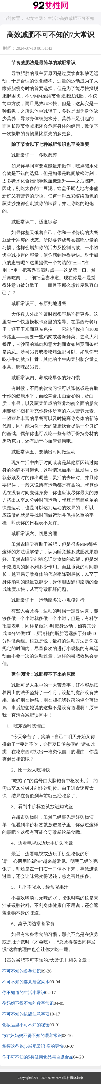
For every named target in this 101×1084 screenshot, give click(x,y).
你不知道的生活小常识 (23, 992)
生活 (52, 18)
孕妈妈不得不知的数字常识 (28, 1003)
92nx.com (54, 1078)
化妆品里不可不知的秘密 (26, 1024)
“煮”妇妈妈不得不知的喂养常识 (32, 1035)
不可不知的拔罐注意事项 (26, 1014)
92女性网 (34, 18)
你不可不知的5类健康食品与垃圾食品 (37, 1057)
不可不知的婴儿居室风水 (26, 981)
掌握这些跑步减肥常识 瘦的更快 (33, 1046)
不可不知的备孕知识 (21, 971)
